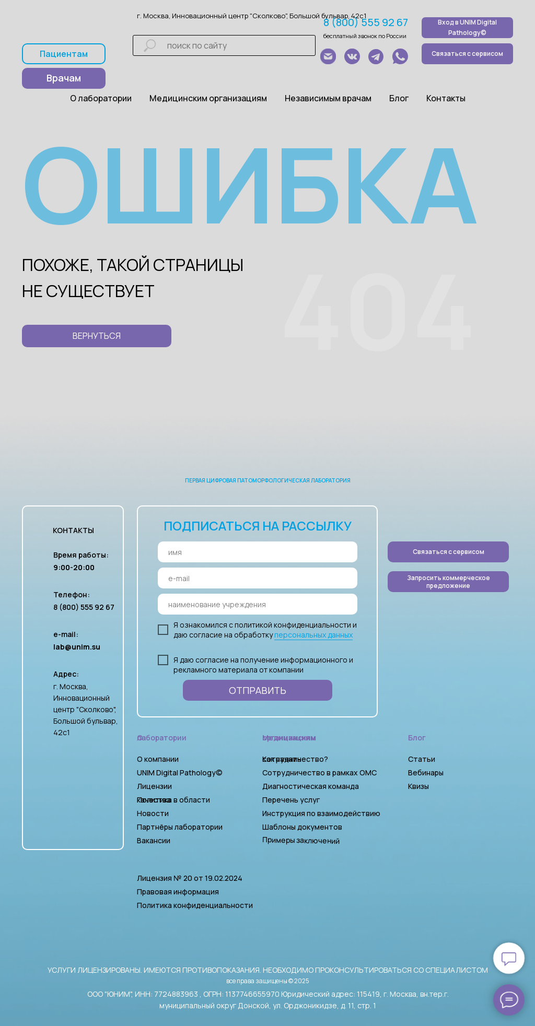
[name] (257, 551)
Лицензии (154, 786)
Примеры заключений (301, 840)
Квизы (418, 786)
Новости (153, 813)
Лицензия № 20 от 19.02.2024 (189, 878)
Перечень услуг (291, 800)
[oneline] (257, 604)
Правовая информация (178, 892)
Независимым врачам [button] (328, 98)
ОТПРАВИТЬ (257, 690)
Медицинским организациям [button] (208, 98)
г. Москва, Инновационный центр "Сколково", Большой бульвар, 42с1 (251, 15)
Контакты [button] (446, 98)
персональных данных (313, 635)
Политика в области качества (173, 800)
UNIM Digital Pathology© (180, 772)
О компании (158, 759)
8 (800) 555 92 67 (365, 22)
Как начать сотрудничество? (295, 759)
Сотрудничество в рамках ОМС (319, 772)
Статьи (421, 759)
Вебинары (426, 772)
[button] (448, 581)
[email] (257, 578)
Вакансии (153, 840)
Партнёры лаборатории (180, 827)
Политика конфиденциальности (195, 905)
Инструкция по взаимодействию (321, 813)
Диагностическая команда (310, 786)
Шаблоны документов (303, 827)
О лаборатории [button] (101, 98)
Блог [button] (399, 98)
